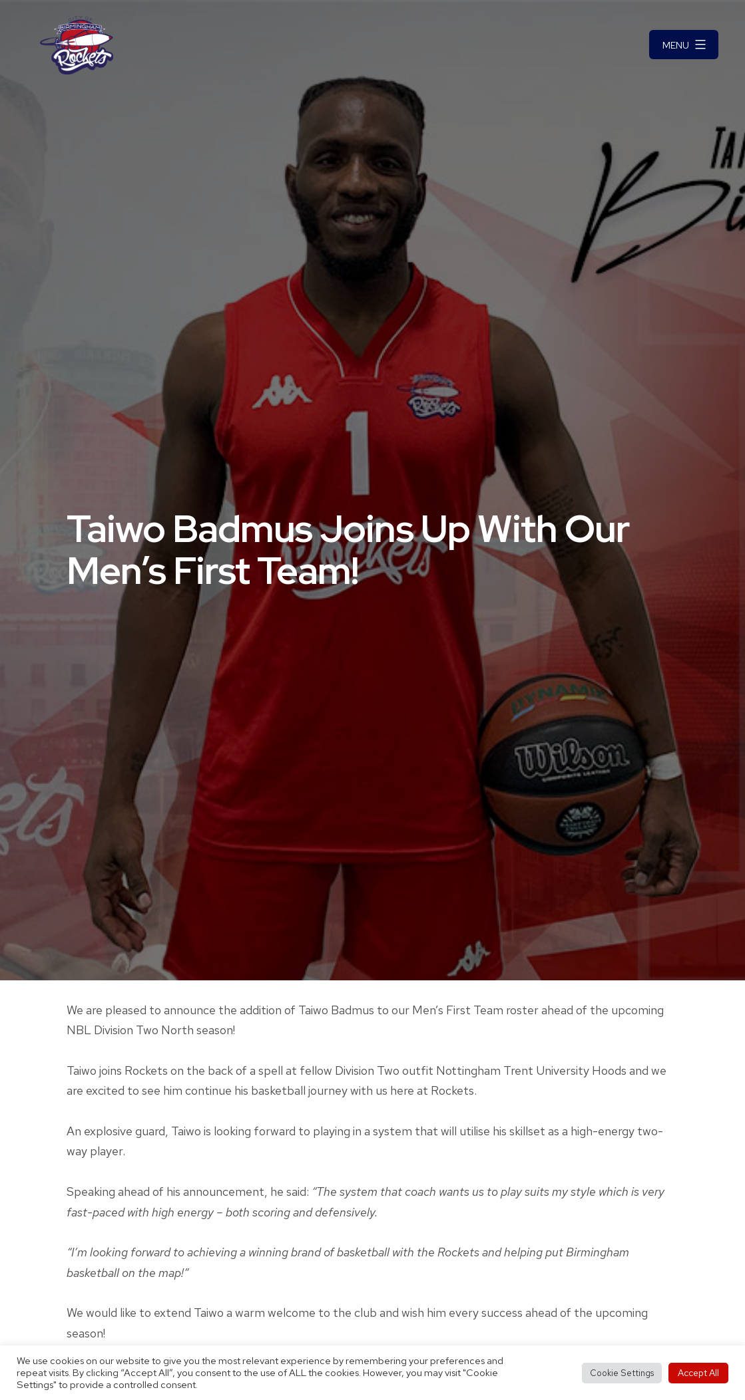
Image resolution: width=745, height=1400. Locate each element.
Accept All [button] (698, 1373)
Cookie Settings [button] (622, 1373)
